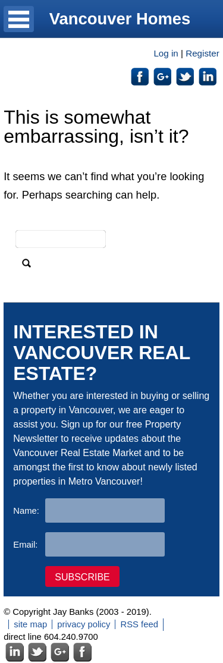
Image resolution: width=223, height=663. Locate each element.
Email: (25, 544)
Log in (165, 53)
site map (30, 624)
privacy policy (83, 624)
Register (202, 53)
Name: (26, 511)
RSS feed (139, 624)
